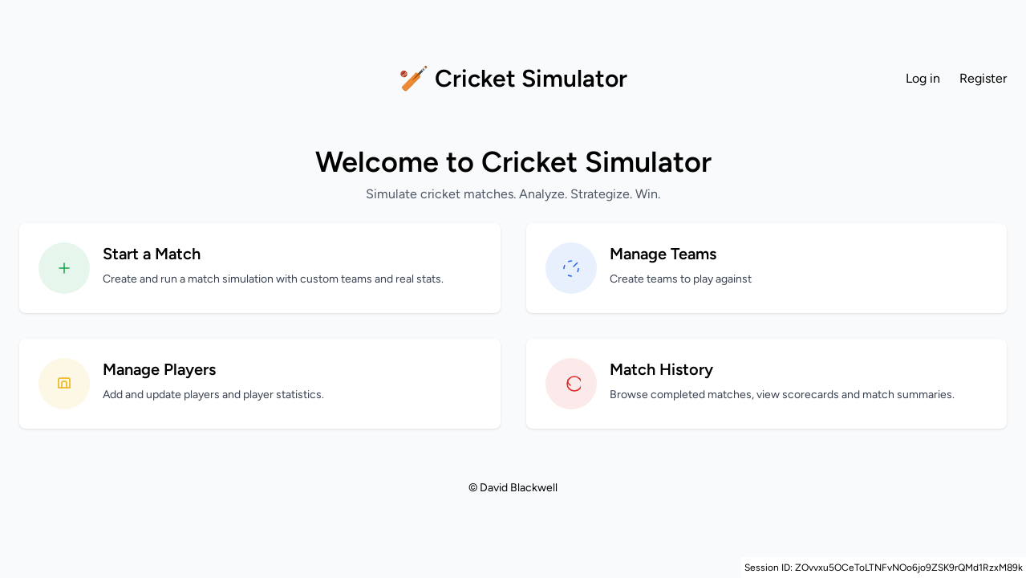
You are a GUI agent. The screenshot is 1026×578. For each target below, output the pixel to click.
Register (983, 78)
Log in (923, 78)
